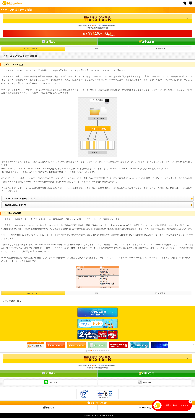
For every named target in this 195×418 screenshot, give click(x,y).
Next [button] (193, 345)
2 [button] (89, 350)
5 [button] (95, 350)
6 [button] (97, 350)
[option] (55, 345)
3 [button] (91, 350)
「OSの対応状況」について (14, 205)
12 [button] (86, 351)
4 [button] (93, 350)
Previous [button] (1, 345)
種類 (96, 49)
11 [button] (108, 350)
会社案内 (48, 407)
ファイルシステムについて (33, 49)
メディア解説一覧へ (12, 301)
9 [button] (104, 350)
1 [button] (86, 350)
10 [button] (106, 350)
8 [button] (102, 350)
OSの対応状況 (160, 49)
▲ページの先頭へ (146, 407)
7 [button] (99, 350)
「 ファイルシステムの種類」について (19, 198)
